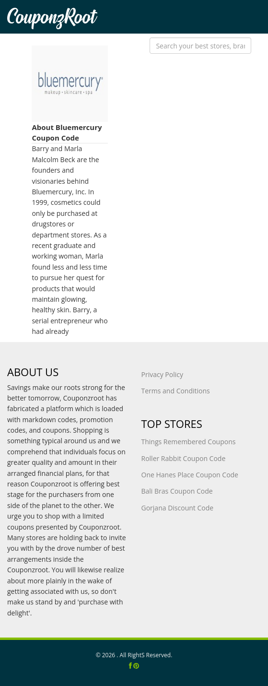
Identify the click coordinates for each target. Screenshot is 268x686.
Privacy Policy (162, 374)
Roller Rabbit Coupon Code (183, 458)
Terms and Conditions (175, 390)
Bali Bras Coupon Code (177, 491)
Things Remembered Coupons (188, 441)
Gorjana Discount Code (177, 507)
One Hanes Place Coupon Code (189, 474)
